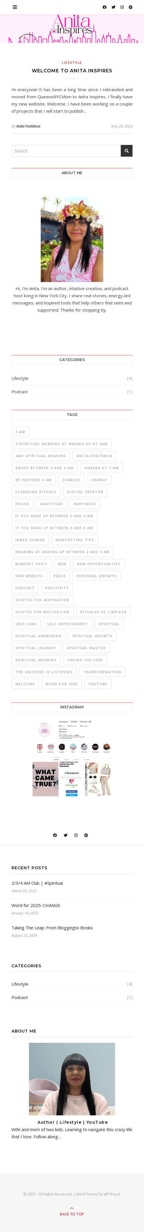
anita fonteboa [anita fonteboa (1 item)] (94, 456)
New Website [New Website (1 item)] (29, 576)
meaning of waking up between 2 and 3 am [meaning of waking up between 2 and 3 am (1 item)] (62, 552)
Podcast (19, 391)
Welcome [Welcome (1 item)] (25, 684)
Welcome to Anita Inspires (72, 70)
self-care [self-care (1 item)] (26, 624)
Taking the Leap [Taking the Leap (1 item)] (85, 660)
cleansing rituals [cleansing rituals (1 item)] (36, 492)
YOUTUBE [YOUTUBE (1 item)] (98, 684)
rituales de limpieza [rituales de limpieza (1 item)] (103, 612)
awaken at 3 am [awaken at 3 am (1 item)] (101, 468)
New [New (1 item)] (62, 564)
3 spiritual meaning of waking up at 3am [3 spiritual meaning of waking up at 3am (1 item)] (61, 444)
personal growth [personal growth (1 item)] (97, 576)
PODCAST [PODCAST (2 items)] (25, 588)
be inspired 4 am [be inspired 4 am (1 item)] (33, 480)
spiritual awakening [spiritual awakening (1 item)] (38, 636)
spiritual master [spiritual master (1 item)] (86, 648)
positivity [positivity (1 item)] (57, 588)
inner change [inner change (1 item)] (30, 540)
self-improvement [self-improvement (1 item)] (67, 624)
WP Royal (112, 1194)
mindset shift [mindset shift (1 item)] (31, 564)
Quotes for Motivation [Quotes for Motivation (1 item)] (42, 612)
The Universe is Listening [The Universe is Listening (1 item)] (44, 672)
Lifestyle (72, 62)
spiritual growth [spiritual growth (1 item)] (92, 636)
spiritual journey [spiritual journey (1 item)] (35, 648)
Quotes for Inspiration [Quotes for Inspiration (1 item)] (42, 600)
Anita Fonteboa (28, 126)
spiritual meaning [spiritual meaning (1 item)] (36, 660)
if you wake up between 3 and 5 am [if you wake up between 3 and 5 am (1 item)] (54, 528)
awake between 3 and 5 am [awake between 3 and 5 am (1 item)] (44, 468)
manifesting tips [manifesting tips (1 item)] (75, 540)
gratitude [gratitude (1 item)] (51, 504)
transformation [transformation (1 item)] (102, 672)
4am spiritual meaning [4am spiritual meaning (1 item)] (40, 456)
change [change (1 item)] (99, 480)
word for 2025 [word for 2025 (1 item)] (62, 684)
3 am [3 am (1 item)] (20, 432)
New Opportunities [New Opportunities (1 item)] (98, 564)
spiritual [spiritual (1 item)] (109, 624)
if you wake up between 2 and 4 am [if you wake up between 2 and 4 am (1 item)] (54, 516)
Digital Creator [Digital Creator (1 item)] (85, 492)
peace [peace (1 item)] (60, 576)
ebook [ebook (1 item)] (22, 504)
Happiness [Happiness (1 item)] (85, 504)
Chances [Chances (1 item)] (71, 480)
